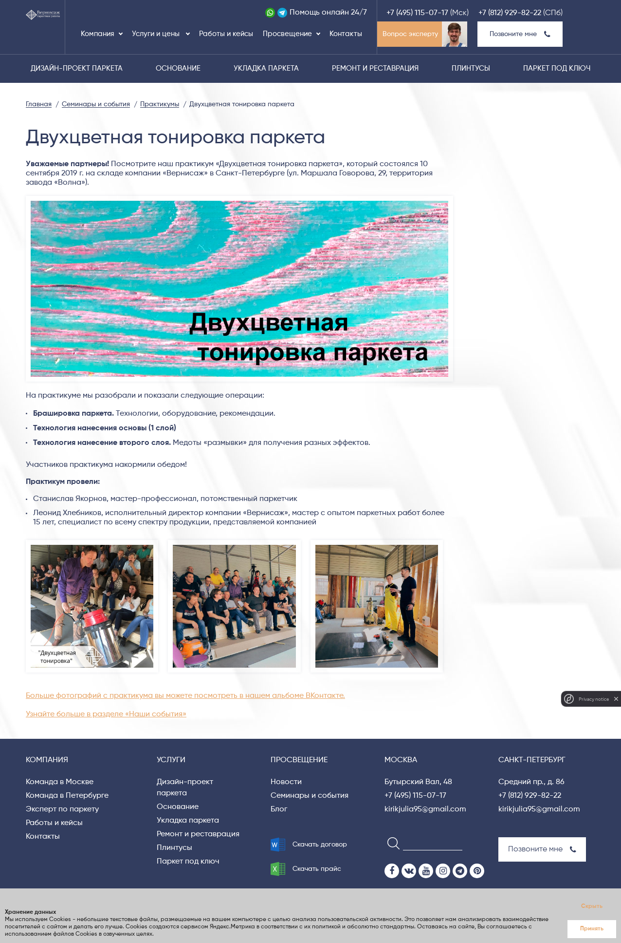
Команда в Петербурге (67, 796)
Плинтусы (471, 68)
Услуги (171, 760)
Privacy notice (594, 699)
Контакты (345, 34)
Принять (591, 929)
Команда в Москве (59, 782)
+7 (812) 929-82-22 (509, 13)
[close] (616, 698)
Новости (286, 782)
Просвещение (287, 34)
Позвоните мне (520, 34)
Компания (97, 34)
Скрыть (592, 906)
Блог (279, 809)
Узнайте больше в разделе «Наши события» (106, 714)
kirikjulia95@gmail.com (425, 809)
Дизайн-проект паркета (77, 68)
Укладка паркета (266, 68)
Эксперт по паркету (62, 809)
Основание (178, 68)
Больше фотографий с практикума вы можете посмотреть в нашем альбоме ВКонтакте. (185, 696)
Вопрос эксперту (410, 34)
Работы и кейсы (226, 34)
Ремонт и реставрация (375, 68)
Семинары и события (309, 796)
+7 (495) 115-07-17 (417, 13)
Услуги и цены (157, 34)
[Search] (390, 843)
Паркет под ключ (556, 68)
